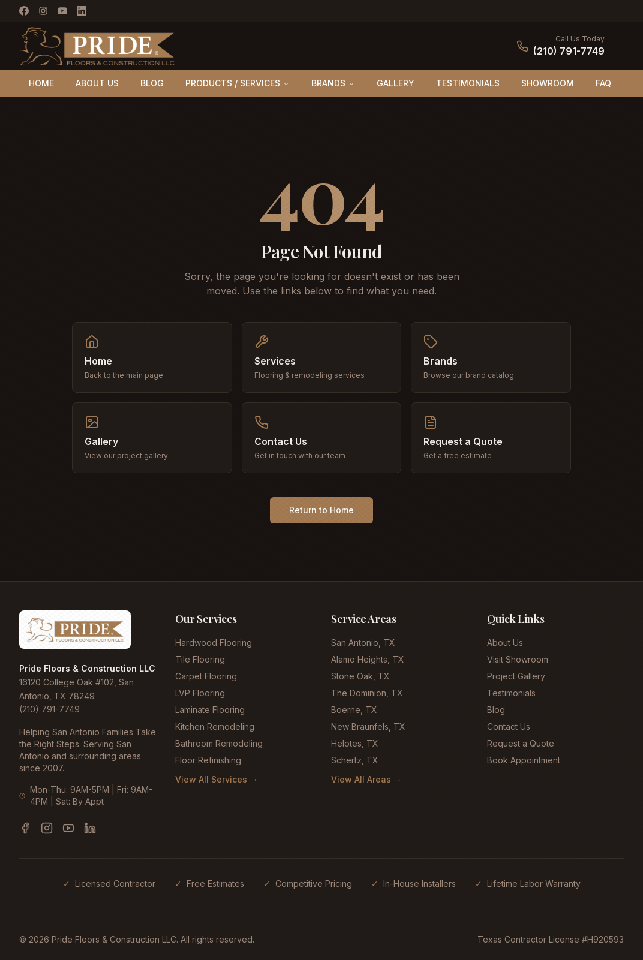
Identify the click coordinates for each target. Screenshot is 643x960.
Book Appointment (523, 760)
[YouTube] (62, 11)
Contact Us (508, 726)
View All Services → (216, 779)
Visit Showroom (517, 659)
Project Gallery (516, 676)
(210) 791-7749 (569, 51)
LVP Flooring (200, 693)
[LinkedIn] (81, 11)
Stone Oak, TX (360, 676)
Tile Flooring (200, 659)
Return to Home (321, 510)
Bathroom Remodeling (219, 743)
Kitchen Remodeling (214, 726)
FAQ (603, 83)
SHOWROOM (547, 83)
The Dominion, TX (367, 693)
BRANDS (333, 83)
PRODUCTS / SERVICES (237, 83)
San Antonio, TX (363, 642)
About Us (505, 642)
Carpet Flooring (206, 676)
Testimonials (511, 693)
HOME (41, 83)
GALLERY (395, 83)
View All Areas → (366, 779)
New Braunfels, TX (368, 726)
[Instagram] (43, 11)
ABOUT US (97, 83)
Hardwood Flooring (213, 642)
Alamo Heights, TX (367, 659)
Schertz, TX (354, 760)
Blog (496, 710)
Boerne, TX (354, 710)
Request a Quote (520, 743)
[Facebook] (24, 11)
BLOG (152, 83)
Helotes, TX (354, 743)
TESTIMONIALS (468, 83)
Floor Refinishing (208, 760)
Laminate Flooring (210, 710)
